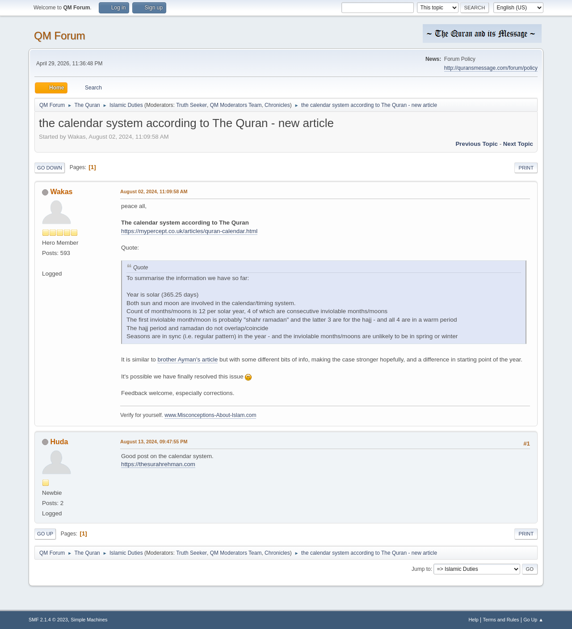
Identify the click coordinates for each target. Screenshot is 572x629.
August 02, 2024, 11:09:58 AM (154, 191)
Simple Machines (89, 619)
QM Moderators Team (236, 105)
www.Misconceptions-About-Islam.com (210, 415)
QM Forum (59, 36)
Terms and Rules (501, 619)
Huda (59, 442)
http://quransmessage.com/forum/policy (491, 68)
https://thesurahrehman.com (158, 464)
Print (526, 167)
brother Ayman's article (187, 359)
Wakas (61, 192)
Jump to (421, 569)
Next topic (518, 143)
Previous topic (476, 143)
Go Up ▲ (533, 619)
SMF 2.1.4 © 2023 (48, 619)
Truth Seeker (191, 105)
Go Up (45, 533)
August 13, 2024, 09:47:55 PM (153, 441)
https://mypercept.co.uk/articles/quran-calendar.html (189, 231)
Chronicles (277, 105)
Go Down (49, 167)
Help (474, 619)
